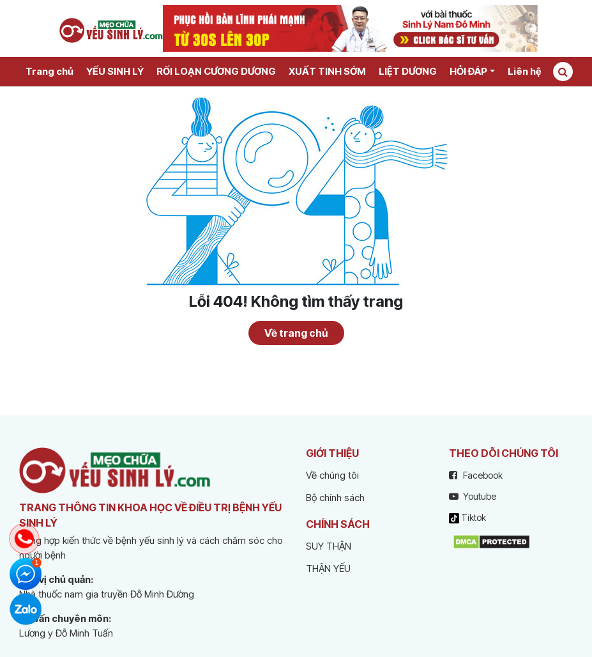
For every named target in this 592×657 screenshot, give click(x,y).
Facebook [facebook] (476, 475)
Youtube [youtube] (472, 496)
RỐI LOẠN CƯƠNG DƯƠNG (216, 71)
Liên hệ (524, 71)
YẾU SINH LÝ (115, 71)
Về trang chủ (296, 333)
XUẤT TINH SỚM (327, 71)
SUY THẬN (328, 546)
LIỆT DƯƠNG (408, 71)
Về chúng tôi (332, 475)
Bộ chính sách (335, 497)
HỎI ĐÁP (468, 71)
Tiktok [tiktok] (467, 517)
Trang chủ (49, 71)
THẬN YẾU (328, 568)
